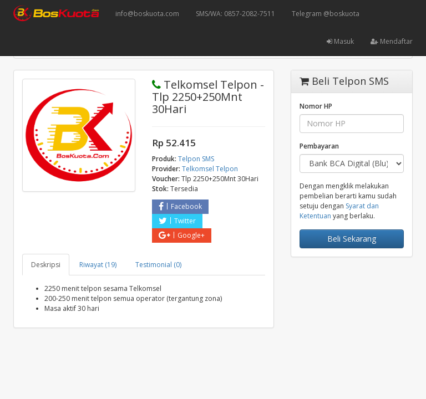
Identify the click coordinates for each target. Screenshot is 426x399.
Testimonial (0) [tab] (158, 264)
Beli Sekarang (351, 238)
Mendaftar (392, 41)
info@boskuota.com (147, 13)
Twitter (177, 221)
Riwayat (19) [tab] (97, 264)
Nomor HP (316, 106)
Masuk (340, 41)
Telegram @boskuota (325, 13)
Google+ (182, 235)
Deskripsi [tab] (45, 264)
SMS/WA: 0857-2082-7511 (235, 13)
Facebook (180, 206)
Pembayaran (319, 146)
